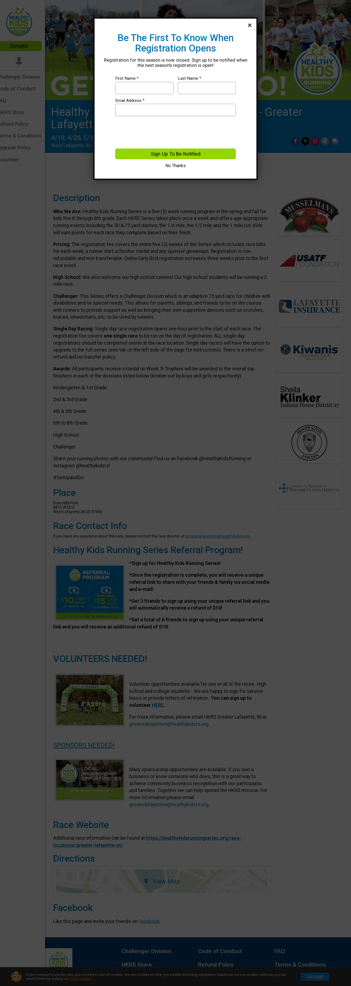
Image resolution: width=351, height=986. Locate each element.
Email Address (130, 100)
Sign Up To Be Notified (175, 154)
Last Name (189, 78)
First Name (127, 78)
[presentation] (157, 132)
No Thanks (175, 165)
